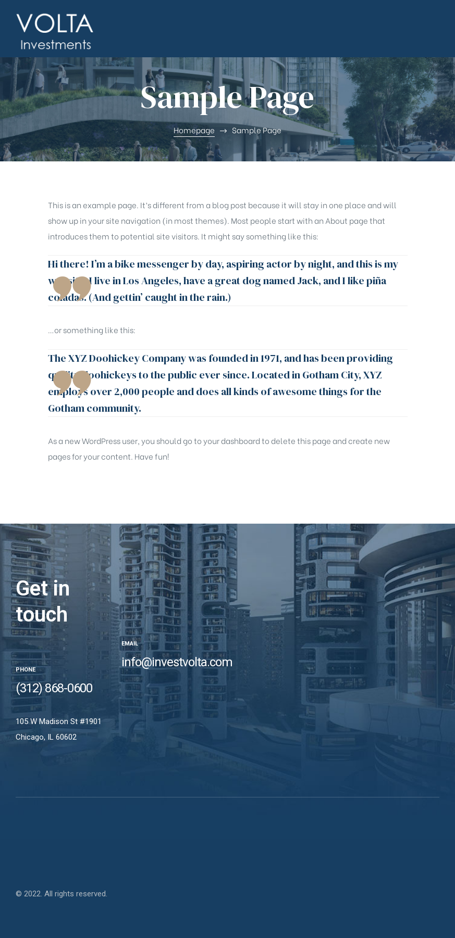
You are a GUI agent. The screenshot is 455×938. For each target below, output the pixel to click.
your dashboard (231, 440)
